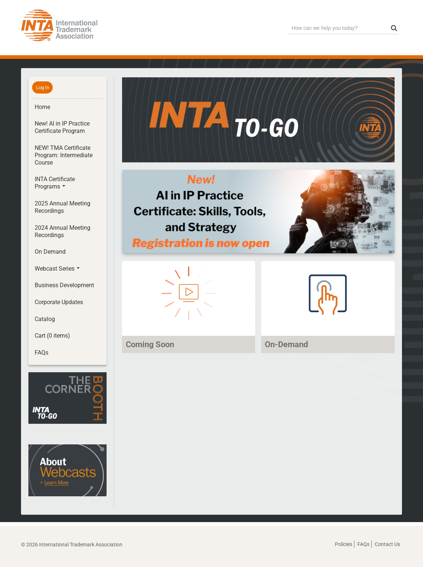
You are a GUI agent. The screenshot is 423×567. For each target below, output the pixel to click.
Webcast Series (57, 268)
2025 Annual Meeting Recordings (62, 207)
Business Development (64, 285)
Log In (42, 87)
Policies (343, 544)
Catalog (45, 319)
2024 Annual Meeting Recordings (62, 231)
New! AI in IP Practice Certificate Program (62, 127)
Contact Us (387, 544)
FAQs (41, 352)
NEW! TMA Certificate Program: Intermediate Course (64, 155)
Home (42, 106)
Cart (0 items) (52, 335)
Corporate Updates (59, 302)
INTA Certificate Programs (55, 183)
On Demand (50, 251)
